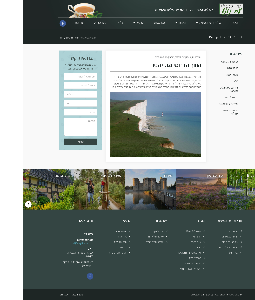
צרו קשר (55, 22)
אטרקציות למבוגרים (141, 57)
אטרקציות (136, 22)
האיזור (157, 23)
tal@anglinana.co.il (59, 243)
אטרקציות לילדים (160, 57)
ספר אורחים (77, 22)
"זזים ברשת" (41, 294)
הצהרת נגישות (174, 294)
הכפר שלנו (209, 68)
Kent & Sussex (206, 61)
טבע (213, 81)
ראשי (212, 22)
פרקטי (115, 23)
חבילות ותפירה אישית (186, 23)
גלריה (97, 22)
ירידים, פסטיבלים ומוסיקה (206, 89)
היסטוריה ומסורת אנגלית (206, 111)
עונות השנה (209, 74)
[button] (250, 204)
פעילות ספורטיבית (205, 104)
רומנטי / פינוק (208, 97)
